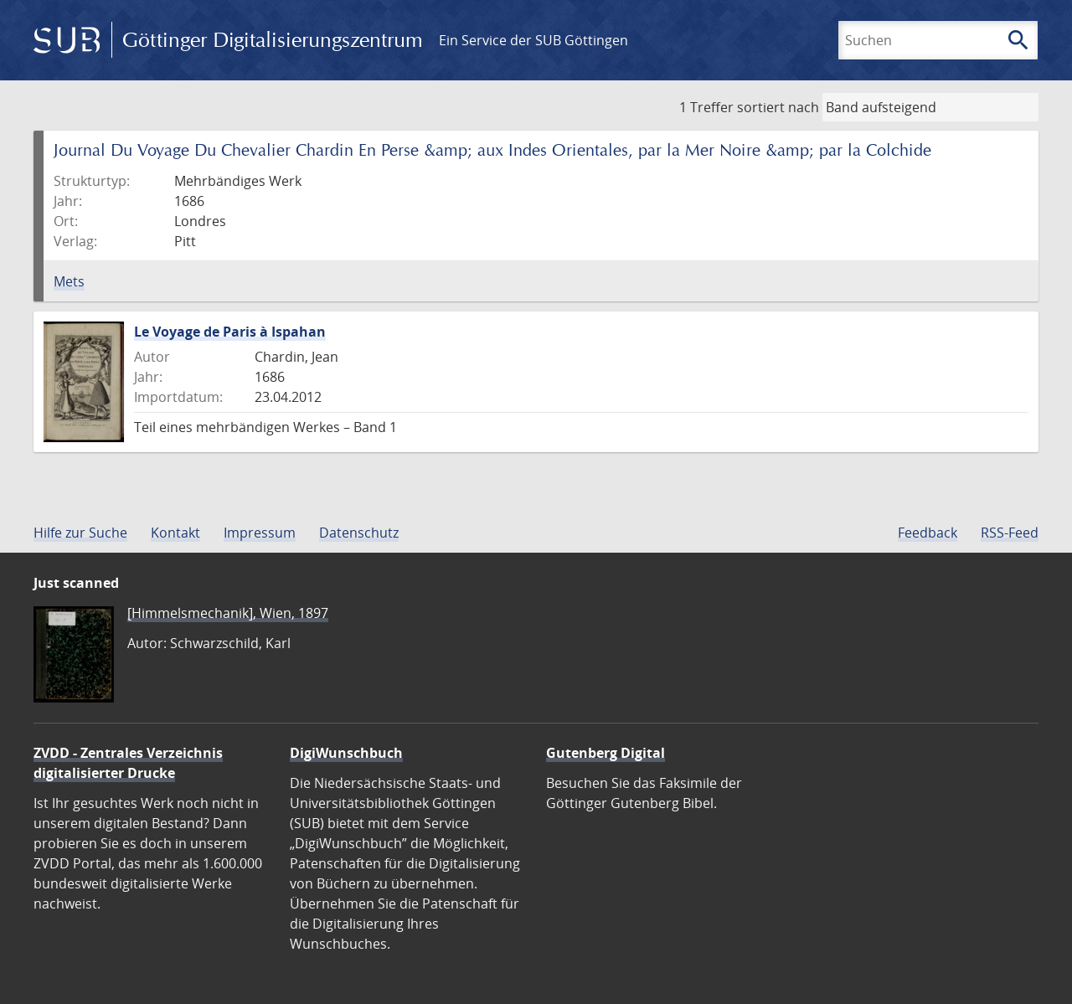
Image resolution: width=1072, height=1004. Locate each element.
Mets (69, 281)
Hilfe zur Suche (80, 532)
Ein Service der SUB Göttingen (533, 40)
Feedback (927, 532)
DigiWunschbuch (346, 753)
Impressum (260, 532)
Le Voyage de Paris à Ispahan (230, 331)
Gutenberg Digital (605, 753)
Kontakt (175, 532)
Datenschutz (359, 532)
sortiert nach (778, 107)
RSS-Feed (1009, 532)
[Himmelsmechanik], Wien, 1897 (227, 613)
